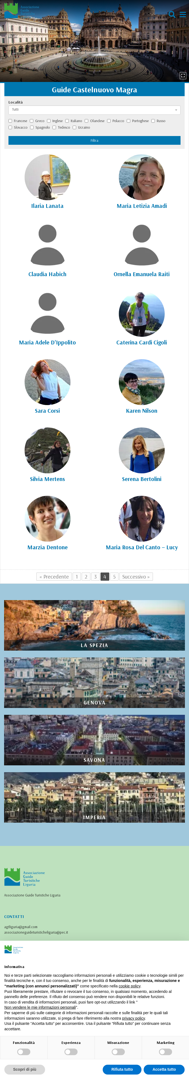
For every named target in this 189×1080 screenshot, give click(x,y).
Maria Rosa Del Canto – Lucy (142, 547)
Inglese (55, 121)
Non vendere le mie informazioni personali (40, 1007)
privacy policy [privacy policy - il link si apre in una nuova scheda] (133, 1018)
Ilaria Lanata (47, 205)
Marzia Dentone (47, 547)
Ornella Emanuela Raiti (142, 274)
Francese (17, 121)
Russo (158, 121)
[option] (94, 41)
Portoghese (138, 121)
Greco (37, 121)
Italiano (73, 121)
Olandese (94, 121)
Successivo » (136, 576)
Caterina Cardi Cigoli (141, 342)
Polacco (115, 121)
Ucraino (81, 127)
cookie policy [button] (129, 986)
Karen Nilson (141, 410)
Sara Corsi (47, 410)
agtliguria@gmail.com (20, 927)
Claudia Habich (47, 274)
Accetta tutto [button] (164, 1069)
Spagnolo (40, 127)
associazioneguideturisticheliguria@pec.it (36, 932)
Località (15, 102)
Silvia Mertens (47, 478)
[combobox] (94, 110)
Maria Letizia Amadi (142, 205)
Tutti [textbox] (15, 109)
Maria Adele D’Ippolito (47, 342)
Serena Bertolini (141, 478)
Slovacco (17, 127)
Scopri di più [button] (24, 1069)
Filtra (94, 140)
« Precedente (54, 576)
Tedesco (61, 127)
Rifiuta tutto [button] (122, 1069)
